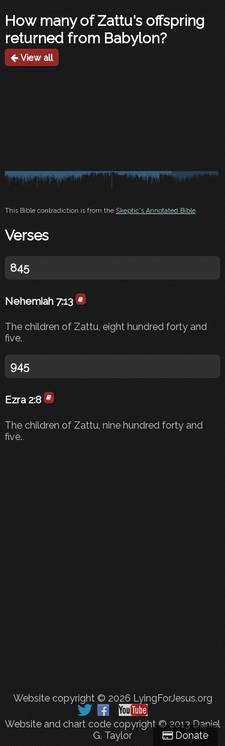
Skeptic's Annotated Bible (156, 211)
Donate (185, 735)
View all (32, 57)
